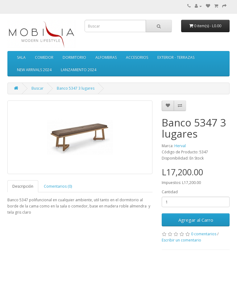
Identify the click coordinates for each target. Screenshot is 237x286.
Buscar (37, 88)
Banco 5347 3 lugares (75, 88)
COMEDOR (44, 57)
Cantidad (170, 191)
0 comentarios (203, 234)
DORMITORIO (74, 57)
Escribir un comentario (181, 240)
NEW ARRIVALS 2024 (34, 69)
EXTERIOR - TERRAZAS (175, 57)
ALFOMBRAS (106, 57)
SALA (21, 57)
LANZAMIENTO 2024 (78, 69)
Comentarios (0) (58, 186)
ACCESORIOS (137, 57)
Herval (180, 145)
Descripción (22, 186)
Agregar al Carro (195, 220)
